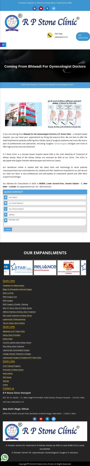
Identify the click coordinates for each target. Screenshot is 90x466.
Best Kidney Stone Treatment (13, 346)
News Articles (8, 373)
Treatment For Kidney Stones (13, 286)
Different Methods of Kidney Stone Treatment (19, 312)
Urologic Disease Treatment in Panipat (17, 354)
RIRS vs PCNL (8, 293)
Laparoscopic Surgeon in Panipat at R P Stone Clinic (22, 358)
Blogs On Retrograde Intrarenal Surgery (17, 289)
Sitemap (6, 381)
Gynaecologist (60, 143)
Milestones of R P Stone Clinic (14, 331)
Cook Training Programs (12, 366)
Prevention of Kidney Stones (13, 370)
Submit (8, 229)
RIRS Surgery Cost (10, 297)
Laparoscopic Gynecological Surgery (16, 350)
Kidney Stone (8, 339)
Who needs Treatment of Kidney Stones (17, 316)
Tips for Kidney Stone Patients (14, 323)
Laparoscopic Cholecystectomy (14, 319)
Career (5, 385)
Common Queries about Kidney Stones (17, 343)
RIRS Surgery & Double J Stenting (15, 304)
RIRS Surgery (8, 301)
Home (23, 85)
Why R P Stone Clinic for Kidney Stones (17, 308)
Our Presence (32, 85)
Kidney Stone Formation (11, 335)
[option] (14, 268)
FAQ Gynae (7, 377)
